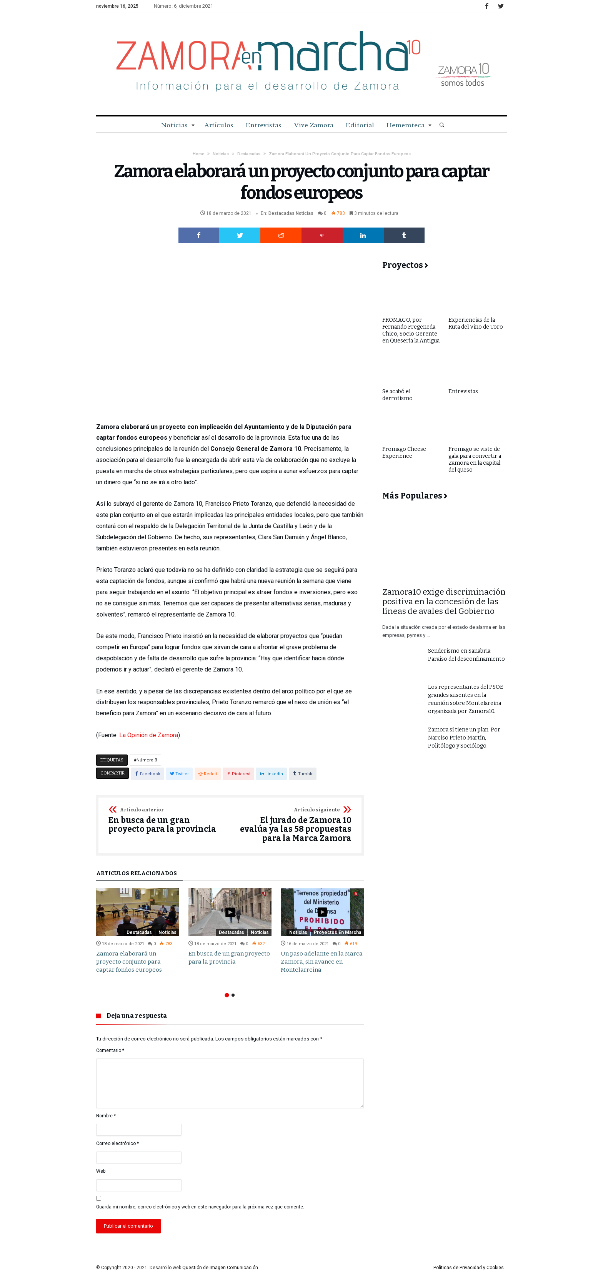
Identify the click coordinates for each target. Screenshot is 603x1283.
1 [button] (227, 995)
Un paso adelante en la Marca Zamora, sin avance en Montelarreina (322, 961)
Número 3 (147, 760)
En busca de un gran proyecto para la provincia (166, 821)
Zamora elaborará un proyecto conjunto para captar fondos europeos (129, 961)
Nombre (106, 1115)
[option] (137, 931)
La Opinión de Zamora (148, 735)
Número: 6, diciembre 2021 (183, 6)
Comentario (110, 1050)
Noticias (221, 153)
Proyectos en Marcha (337, 932)
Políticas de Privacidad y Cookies (468, 1267)
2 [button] (233, 995)
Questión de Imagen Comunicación (220, 1267)
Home (198, 153)
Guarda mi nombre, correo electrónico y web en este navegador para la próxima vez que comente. (200, 1207)
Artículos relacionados (136, 874)
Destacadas (248, 153)
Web (100, 1171)
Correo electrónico (117, 1143)
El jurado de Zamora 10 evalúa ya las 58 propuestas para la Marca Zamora (293, 825)
